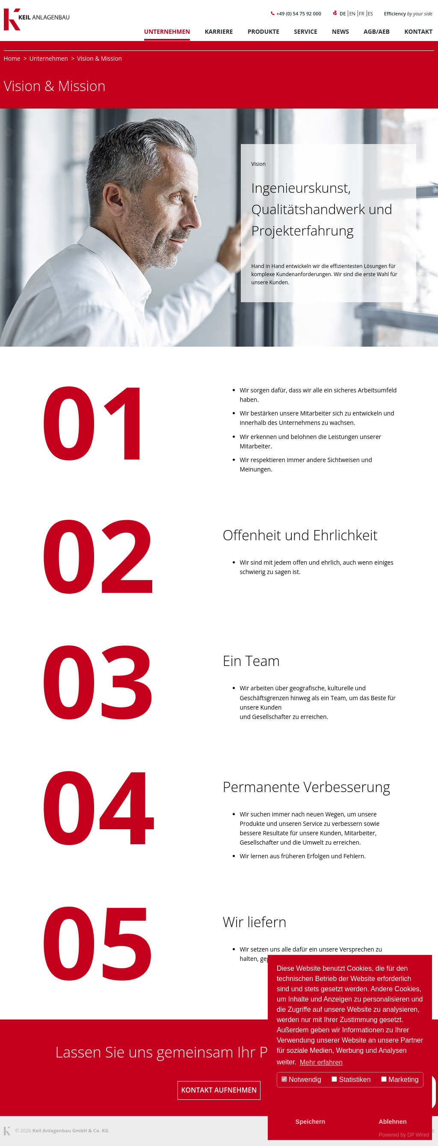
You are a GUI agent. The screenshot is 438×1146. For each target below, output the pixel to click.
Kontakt (418, 31)
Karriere (219, 31)
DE (343, 13)
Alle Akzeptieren (350, 1104)
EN (352, 13)
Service (305, 31)
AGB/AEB (377, 31)
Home (12, 58)
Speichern (311, 1121)
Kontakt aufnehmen (219, 1090)
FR (361, 13)
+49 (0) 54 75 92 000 (295, 13)
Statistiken (350, 1079)
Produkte (263, 31)
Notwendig (301, 1079)
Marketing (400, 1079)
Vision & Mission (99, 58)
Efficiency (408, 13)
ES (370, 13)
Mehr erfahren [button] (321, 1062)
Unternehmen (167, 31)
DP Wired (418, 1135)
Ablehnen (393, 1121)
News (340, 31)
